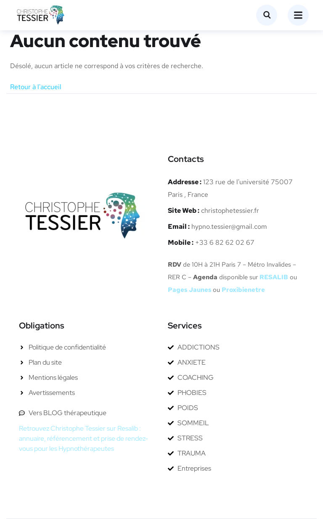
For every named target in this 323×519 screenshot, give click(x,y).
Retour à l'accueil (35, 86)
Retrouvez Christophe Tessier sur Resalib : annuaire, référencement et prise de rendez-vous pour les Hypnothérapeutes (83, 438)
